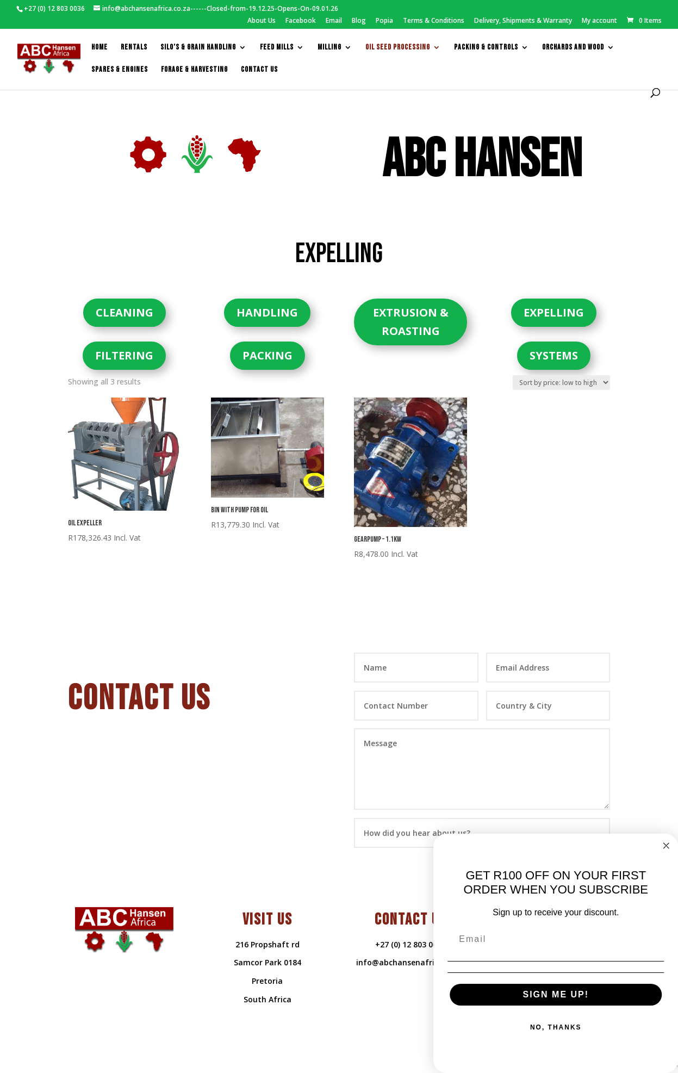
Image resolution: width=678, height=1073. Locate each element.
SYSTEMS (554, 355)
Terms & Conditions (433, 21)
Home (99, 48)
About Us (261, 21)
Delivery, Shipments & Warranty (523, 21)
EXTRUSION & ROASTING (411, 321)
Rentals (134, 48)
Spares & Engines (119, 70)
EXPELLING (554, 312)
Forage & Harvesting (194, 70)
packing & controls (486, 48)
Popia (384, 21)
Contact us (259, 70)
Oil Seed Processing (397, 48)
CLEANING (124, 312)
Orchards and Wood (573, 48)
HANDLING (267, 312)
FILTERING (124, 355)
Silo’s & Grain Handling (198, 48)
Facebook (300, 21)
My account (599, 21)
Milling (329, 48)
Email (334, 21)
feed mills (277, 48)
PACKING (267, 355)
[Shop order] (561, 382)
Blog (359, 21)
